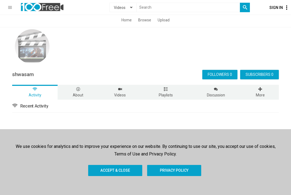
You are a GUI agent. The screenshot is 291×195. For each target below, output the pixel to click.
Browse (144, 20)
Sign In (276, 7)
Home (126, 20)
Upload (164, 20)
